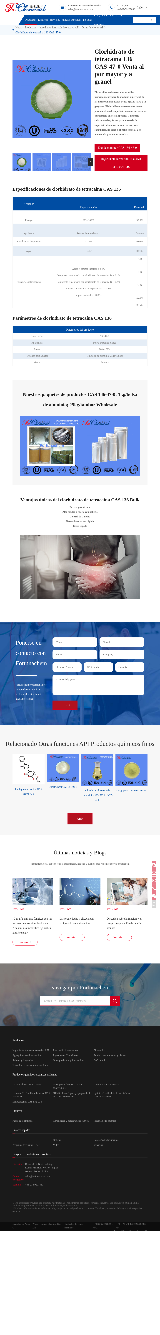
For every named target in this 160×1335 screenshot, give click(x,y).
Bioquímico (99, 1052)
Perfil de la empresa (22, 1122)
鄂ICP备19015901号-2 (103, 1227)
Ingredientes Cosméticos (65, 1057)
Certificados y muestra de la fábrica (71, 1122)
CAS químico (100, 1062)
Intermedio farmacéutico (65, 1052)
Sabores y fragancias (22, 1062)
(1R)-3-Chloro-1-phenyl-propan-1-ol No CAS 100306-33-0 (71, 1096)
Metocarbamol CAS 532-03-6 (27, 1103)
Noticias (87, 19)
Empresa (43, 19)
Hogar (18, 27)
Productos (31, 19)
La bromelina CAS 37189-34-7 (28, 1086)
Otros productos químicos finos (68, 1062)
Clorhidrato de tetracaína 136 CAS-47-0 (38, 32)
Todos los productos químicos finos (30, 1067)
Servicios (55, 19)
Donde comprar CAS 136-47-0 (117, 147)
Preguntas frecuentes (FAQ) (26, 1146)
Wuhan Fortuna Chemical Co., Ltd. (46, 1227)
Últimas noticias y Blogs (80, 851)
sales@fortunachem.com (80, 9)
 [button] (90, 162)
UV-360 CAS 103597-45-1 (106, 1086)
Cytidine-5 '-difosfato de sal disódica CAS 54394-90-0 (111, 1096)
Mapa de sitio (18, 1233)
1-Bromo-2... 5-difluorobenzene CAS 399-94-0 (31, 1096)
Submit (65, 703)
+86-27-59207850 (126, 9)
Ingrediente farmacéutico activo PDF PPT (121, 163)
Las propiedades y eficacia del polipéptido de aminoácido (77, 920)
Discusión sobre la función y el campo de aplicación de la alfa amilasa (124, 922)
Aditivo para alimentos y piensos (109, 1057)
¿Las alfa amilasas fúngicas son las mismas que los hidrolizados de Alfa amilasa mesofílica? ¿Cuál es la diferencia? (32, 924)
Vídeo (56, 1146)
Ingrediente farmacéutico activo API (30, 1052)
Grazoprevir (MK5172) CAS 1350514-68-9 (67, 1088)
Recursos (76, 19)
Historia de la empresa (104, 1122)
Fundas (66, 19)
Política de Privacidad (38, 1233)
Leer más (24, 943)
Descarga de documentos (105, 1141)
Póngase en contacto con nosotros (108, 19)
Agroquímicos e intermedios (26, 1057)
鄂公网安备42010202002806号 (131, 1227)
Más (80, 817)
